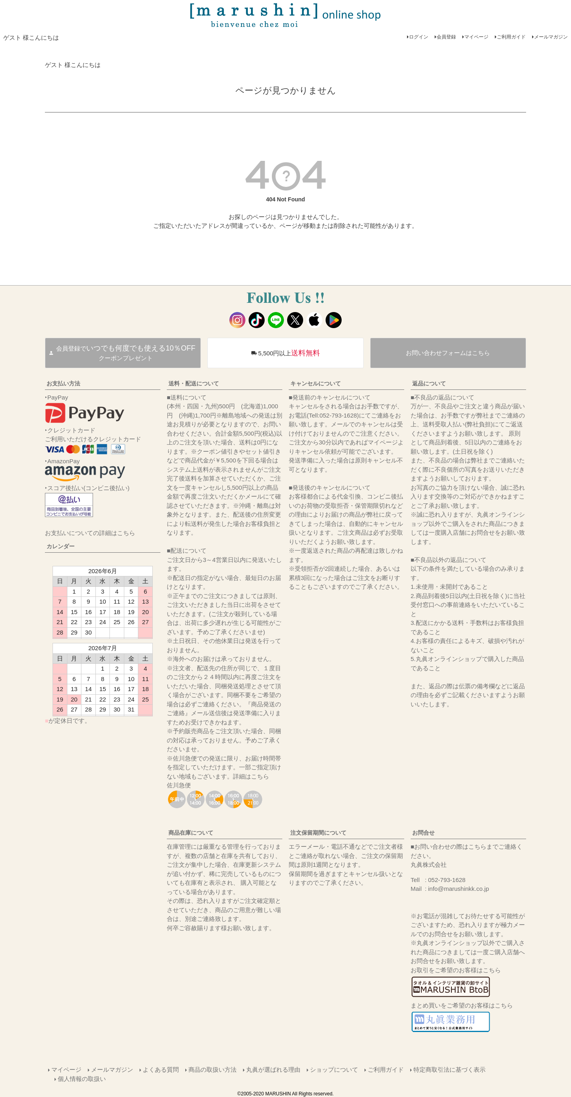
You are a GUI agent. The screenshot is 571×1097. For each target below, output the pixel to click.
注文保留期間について (318, 832)
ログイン (418, 37)
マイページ (476, 37)
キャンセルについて (315, 383)
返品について (429, 383)
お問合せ (423, 832)
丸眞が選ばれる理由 (273, 1069)
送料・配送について (193, 383)
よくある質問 (161, 1069)
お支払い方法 (63, 383)
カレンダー (61, 546)
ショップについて (334, 1069)
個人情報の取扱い (82, 1078)
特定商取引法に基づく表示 (449, 1069)
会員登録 (446, 37)
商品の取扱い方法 (212, 1069)
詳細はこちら (251, 776)
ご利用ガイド (511, 37)
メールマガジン (551, 37)
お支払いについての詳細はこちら (90, 532)
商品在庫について (190, 832)
